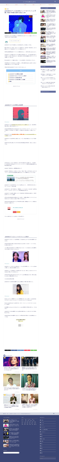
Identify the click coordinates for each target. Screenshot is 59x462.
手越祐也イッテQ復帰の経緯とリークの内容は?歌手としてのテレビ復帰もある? (49, 75)
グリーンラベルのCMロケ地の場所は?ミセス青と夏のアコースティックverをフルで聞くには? (48, 78)
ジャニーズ (43, 427)
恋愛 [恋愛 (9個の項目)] (25, 423)
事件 (41, 434)
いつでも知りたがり (29, 2)
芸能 (16, 4)
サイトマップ (42, 4)
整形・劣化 (43, 439)
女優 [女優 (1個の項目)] (27, 422)
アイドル (42, 422)
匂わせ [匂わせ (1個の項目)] (23, 422)
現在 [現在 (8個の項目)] (35, 423)
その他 (42, 420)
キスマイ (42, 425)
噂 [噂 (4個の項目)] (25, 422)
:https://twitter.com (7, 296)
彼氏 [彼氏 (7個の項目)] (35, 422)
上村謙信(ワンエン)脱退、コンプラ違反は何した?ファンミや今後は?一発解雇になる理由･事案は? (48, 70)
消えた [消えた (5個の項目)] (33, 423)
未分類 (42, 441)
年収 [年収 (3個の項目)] (30, 422)
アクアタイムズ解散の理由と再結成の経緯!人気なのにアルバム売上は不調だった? (48, 83)
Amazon (19, 212)
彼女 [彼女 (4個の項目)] (33, 422)
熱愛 (25, 4)
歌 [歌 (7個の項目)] (30, 423)
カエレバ (17, 210)
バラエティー (43, 432)
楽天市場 (14, 212)
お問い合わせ (51, 4)
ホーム (7, 4)
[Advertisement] (20, 93)
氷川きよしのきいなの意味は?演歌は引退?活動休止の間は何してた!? (48, 87)
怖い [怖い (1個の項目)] (22, 423)
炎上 (34, 4)
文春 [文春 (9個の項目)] (27, 423)
